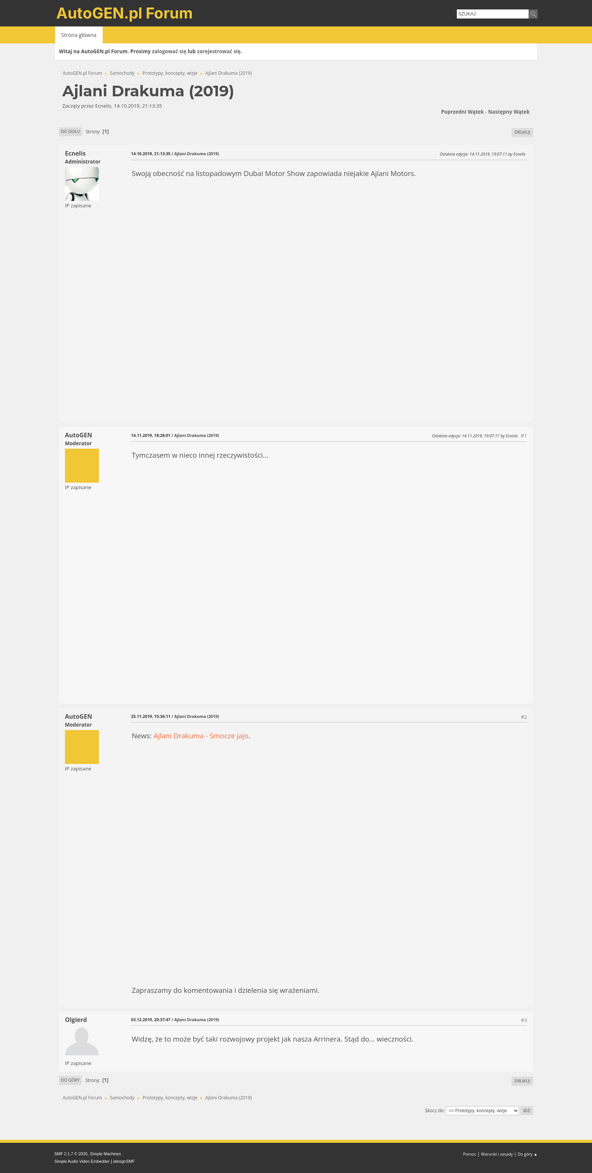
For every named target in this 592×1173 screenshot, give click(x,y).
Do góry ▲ (528, 1154)
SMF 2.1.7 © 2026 (71, 1153)
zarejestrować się (218, 51)
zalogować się (169, 51)
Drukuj (522, 132)
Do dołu (70, 131)
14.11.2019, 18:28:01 (150, 435)
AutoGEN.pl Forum (124, 13)
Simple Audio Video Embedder (81, 1161)
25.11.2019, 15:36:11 (150, 716)
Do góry (70, 1080)
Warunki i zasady (497, 1154)
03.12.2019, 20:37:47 (150, 1019)
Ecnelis (75, 153)
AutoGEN (78, 435)
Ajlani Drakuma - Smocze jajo (201, 735)
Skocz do (434, 1110)
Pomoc (469, 1154)
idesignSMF (124, 1161)
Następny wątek (509, 111)
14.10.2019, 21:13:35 (150, 153)
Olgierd (76, 1020)
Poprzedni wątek (462, 111)
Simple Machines (105, 1153)
